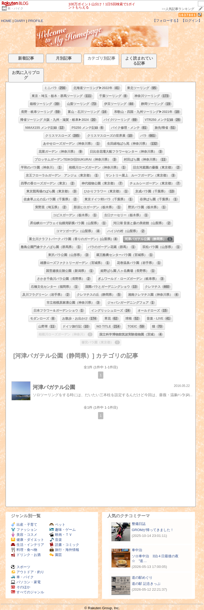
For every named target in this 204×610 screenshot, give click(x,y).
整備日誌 (139, 524)
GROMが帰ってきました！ (153, 530)
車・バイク (15, 8)
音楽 (55, 540)
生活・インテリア (27, 545)
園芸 (55, 555)
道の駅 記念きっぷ (146, 584)
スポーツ (20, 567)
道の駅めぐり (142, 578)
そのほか (20, 587)
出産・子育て (24, 525)
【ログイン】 (191, 21)
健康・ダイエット (27, 540)
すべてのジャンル (27, 592)
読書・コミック (64, 545)
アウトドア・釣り (27, 572)
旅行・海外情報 (64, 550)
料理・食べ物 (24, 550)
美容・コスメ (24, 535)
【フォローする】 (166, 21)
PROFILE (35, 21)
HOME (6, 21)
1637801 (187, 15)
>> (178, 9)
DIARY (20, 21)
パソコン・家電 (26, 582)
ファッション (24, 530)
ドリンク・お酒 (26, 555)
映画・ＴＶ (60, 535)
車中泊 (137, 550)
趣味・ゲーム (62, 530)
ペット (57, 525)
